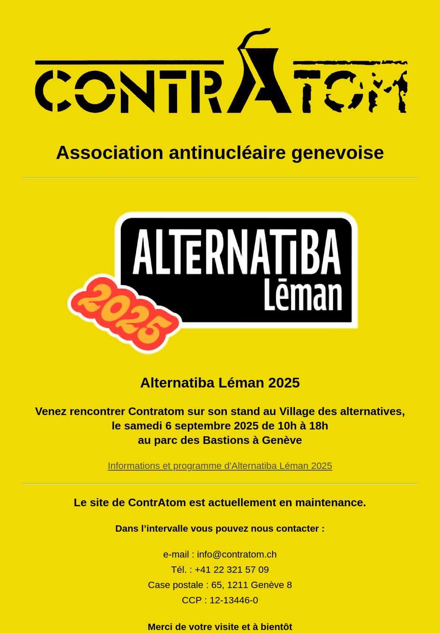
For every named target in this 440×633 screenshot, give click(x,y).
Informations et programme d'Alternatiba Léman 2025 (220, 465)
